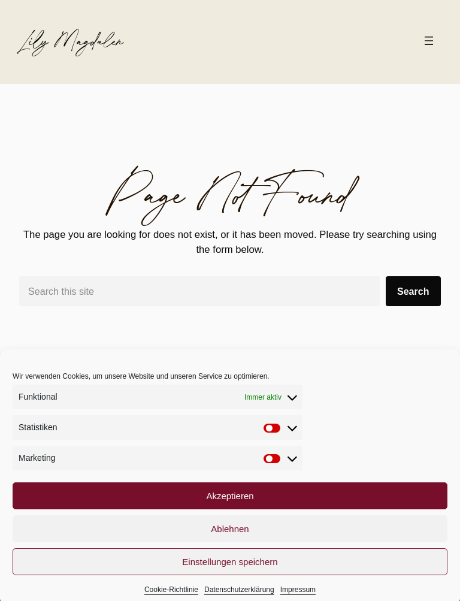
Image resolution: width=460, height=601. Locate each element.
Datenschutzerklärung (239, 597)
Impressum (298, 597)
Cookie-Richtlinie (171, 597)
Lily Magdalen (71, 40)
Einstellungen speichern (229, 568)
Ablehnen (230, 535)
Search (413, 291)
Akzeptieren (229, 502)
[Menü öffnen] (429, 41)
